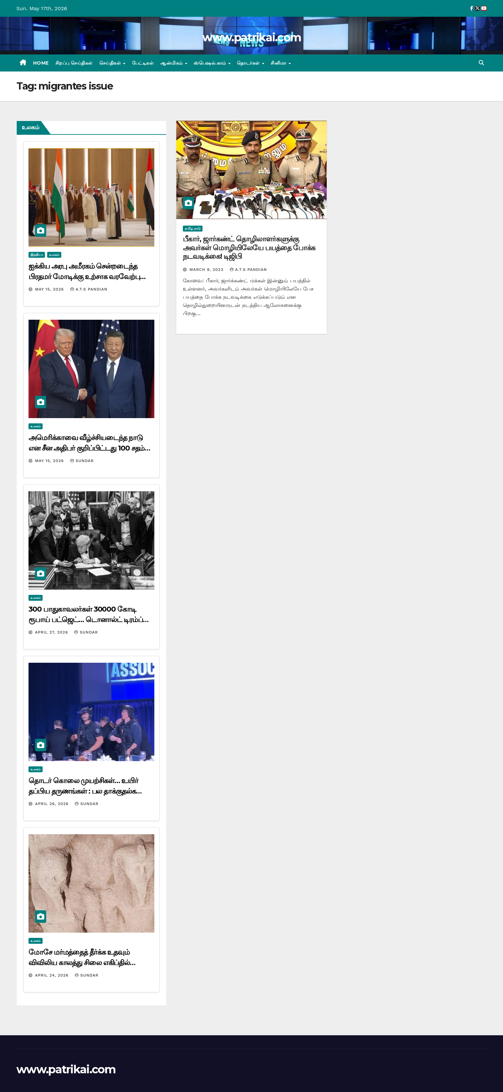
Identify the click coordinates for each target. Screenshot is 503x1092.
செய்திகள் (111, 63)
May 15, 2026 (50, 289)
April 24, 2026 (52, 975)
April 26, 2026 (52, 803)
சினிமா (279, 63)
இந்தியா (36, 254)
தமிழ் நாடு (193, 228)
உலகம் (54, 254)
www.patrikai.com (251, 37)
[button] (481, 63)
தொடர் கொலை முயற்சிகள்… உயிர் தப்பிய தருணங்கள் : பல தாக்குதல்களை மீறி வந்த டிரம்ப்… (89, 791)
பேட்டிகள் (143, 63)
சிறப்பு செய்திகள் (74, 63)
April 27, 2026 (52, 632)
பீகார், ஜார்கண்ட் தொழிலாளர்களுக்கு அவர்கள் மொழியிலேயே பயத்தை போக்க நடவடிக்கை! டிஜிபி (249, 247)
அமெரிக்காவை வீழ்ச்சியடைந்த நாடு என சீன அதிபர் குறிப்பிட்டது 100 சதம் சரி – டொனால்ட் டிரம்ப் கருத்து (87, 448)
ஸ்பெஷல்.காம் (210, 63)
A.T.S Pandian (88, 289)
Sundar (82, 460)
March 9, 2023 (207, 269)
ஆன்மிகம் (172, 63)
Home (41, 63)
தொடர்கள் (249, 63)
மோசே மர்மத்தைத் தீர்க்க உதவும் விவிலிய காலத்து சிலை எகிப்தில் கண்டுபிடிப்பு (79, 963)
